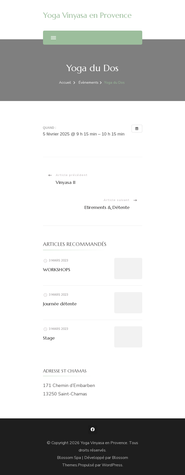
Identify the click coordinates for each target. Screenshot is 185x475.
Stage (49, 338)
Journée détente (60, 304)
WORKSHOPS (56, 269)
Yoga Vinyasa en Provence (87, 15)
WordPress (112, 465)
